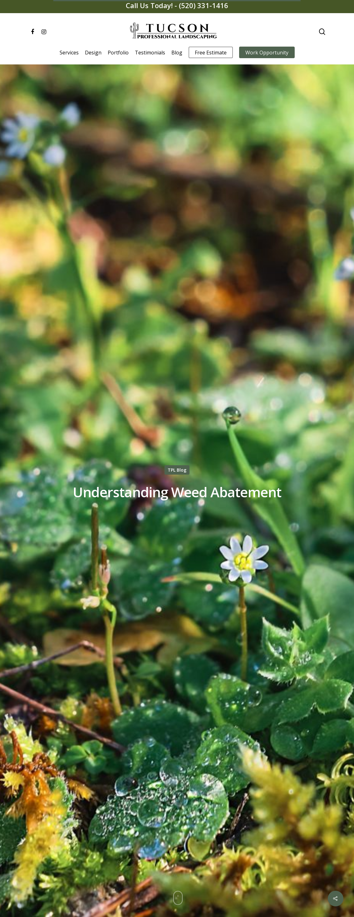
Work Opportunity (266, 52)
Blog (176, 52)
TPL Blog (177, 470)
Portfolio (118, 52)
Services (69, 52)
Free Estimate (211, 52)
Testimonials (150, 52)
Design (93, 52)
